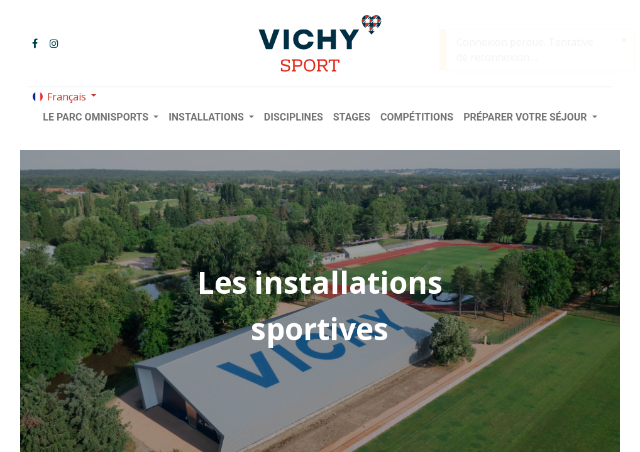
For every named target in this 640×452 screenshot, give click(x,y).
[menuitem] (293, 117)
